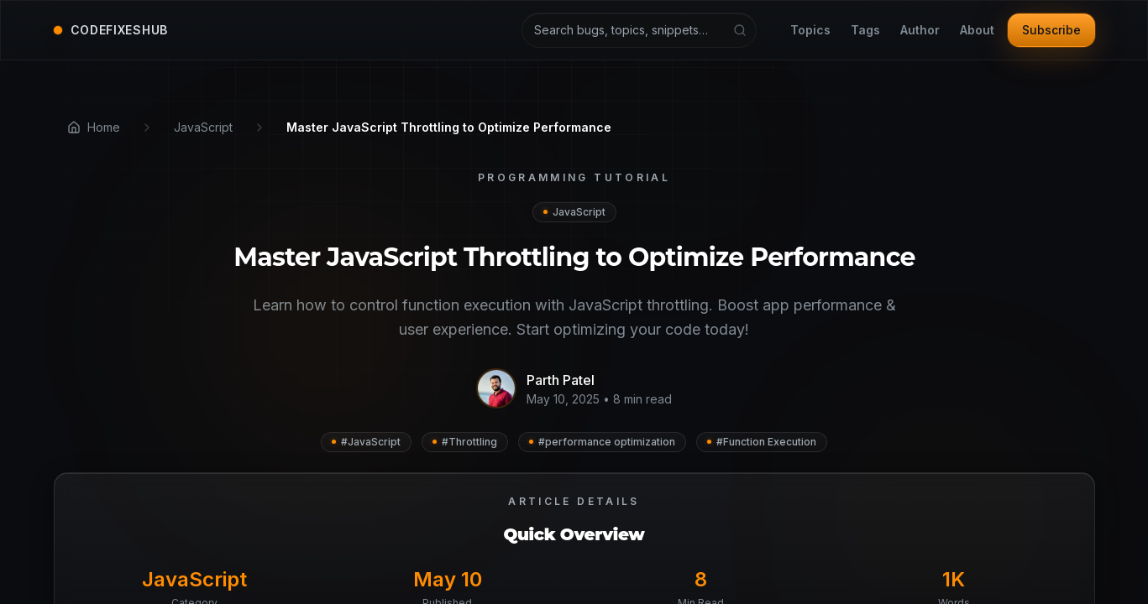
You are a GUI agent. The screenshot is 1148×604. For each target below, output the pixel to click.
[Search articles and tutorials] (639, 30)
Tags (865, 31)
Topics (810, 31)
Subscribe (1051, 30)
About (977, 31)
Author (920, 31)
